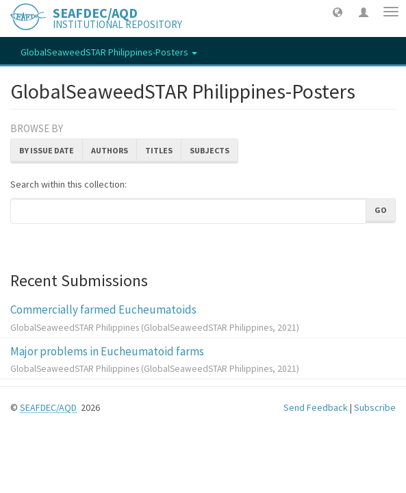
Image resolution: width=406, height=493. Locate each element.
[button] (337, 11)
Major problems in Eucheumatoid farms (107, 351)
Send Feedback (315, 407)
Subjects (209, 150)
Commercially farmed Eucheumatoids (103, 309)
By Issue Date (46, 150)
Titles (159, 150)
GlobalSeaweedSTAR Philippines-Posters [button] (109, 52)
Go (381, 210)
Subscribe (375, 407)
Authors (109, 150)
